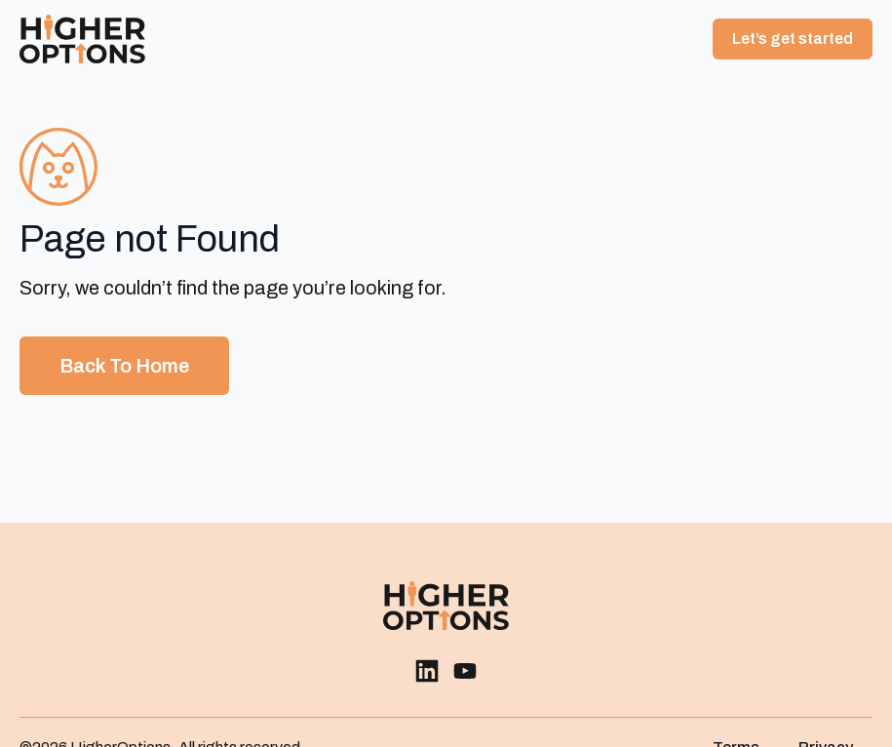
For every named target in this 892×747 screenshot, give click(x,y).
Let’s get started (792, 38)
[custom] (427, 671)
